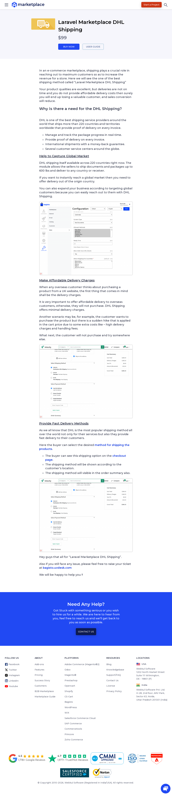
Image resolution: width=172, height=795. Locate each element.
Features (39, 669)
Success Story (42, 680)
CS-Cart (69, 696)
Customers (41, 686)
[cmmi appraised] (108, 758)
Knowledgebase (115, 669)
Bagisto (69, 702)
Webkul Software (74, 782)
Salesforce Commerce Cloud (80, 718)
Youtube (13, 686)
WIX (67, 713)
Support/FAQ (113, 675)
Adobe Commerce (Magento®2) (82, 664)
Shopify (69, 691)
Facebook (14, 664)
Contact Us (86, 631)
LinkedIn (14, 681)
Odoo (68, 669)
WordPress (71, 707)
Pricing (39, 675)
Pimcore (69, 734)
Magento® (70, 675)
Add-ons (39, 664)
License (110, 686)
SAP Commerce (73, 723)
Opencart (70, 686)
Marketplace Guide (45, 696)
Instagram (14, 675)
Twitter (13, 670)
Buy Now (69, 46)
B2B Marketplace (44, 691)
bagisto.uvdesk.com (57, 568)
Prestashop (71, 680)
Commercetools (73, 729)
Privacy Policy (114, 691)
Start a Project (151, 4)
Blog (108, 664)
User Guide (93, 46)
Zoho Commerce (74, 740)
